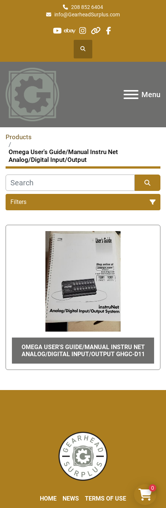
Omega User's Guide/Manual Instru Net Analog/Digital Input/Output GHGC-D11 (83, 351)
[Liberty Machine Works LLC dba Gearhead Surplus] (83, 455)
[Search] (70, 183)
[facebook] (108, 31)
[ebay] (70, 31)
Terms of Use (105, 498)
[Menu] (131, 94)
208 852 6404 (87, 7)
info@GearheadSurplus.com (87, 14)
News (71, 498)
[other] (95, 31)
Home (48, 498)
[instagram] (83, 31)
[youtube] (57, 31)
